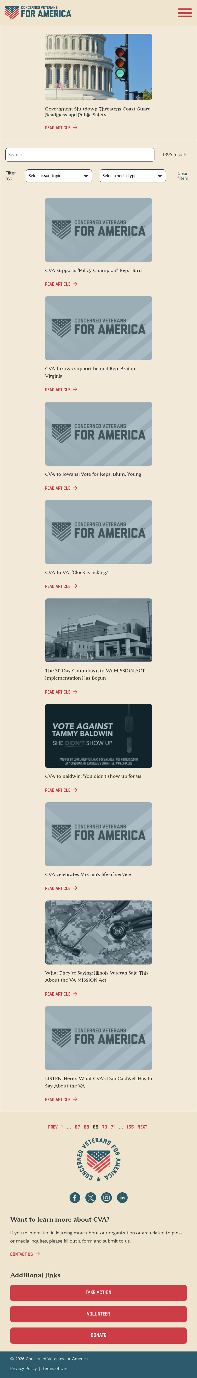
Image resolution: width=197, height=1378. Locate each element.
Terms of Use (55, 1368)
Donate (107, 1338)
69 (96, 1127)
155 (130, 1127)
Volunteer (107, 1316)
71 (113, 1127)
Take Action (98, 1293)
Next (143, 1127)
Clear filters (182, 175)
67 (77, 1127)
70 (105, 1127)
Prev (53, 1127)
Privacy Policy (23, 1368)
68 (86, 1127)
